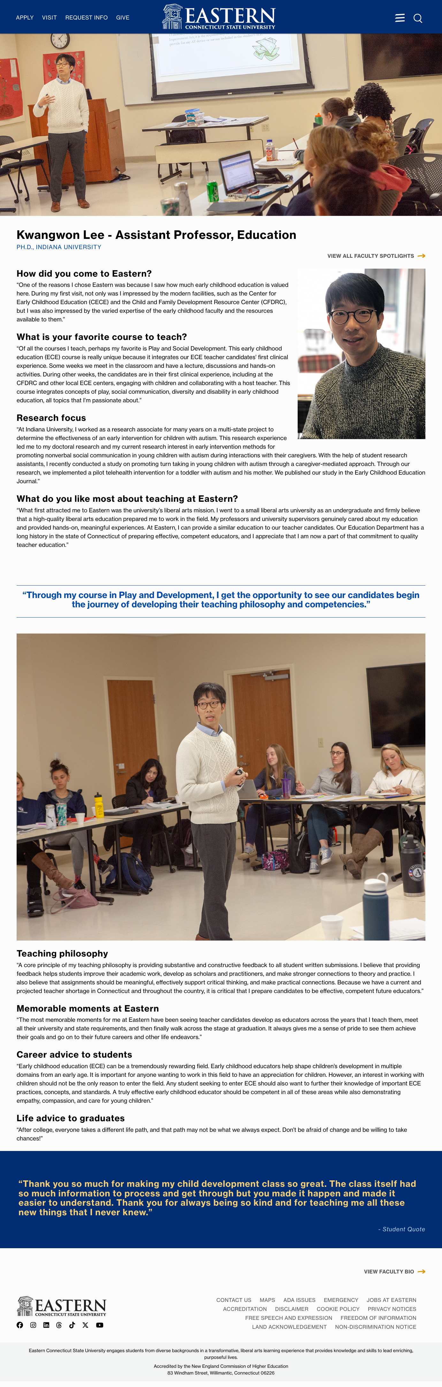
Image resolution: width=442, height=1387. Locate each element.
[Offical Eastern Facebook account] (21, 1325)
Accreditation (245, 1309)
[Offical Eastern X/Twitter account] (86, 1325)
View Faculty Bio (389, 1272)
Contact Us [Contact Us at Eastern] (233, 1300)
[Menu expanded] (400, 18)
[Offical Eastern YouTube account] (100, 1325)
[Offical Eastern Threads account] (59, 1325)
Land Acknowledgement (289, 1327)
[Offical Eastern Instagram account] (33, 1325)
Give (123, 17)
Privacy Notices (392, 1309)
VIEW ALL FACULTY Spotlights (371, 256)
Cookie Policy (338, 1309)
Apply (25, 17)
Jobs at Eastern (391, 1300)
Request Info (86, 17)
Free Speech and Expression (288, 1318)
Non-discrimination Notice (376, 1327)
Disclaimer (292, 1309)
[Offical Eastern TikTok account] (72, 1325)
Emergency (341, 1300)
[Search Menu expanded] (418, 18)
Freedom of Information (378, 1318)
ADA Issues (299, 1300)
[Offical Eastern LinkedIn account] (46, 1325)
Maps (267, 1300)
